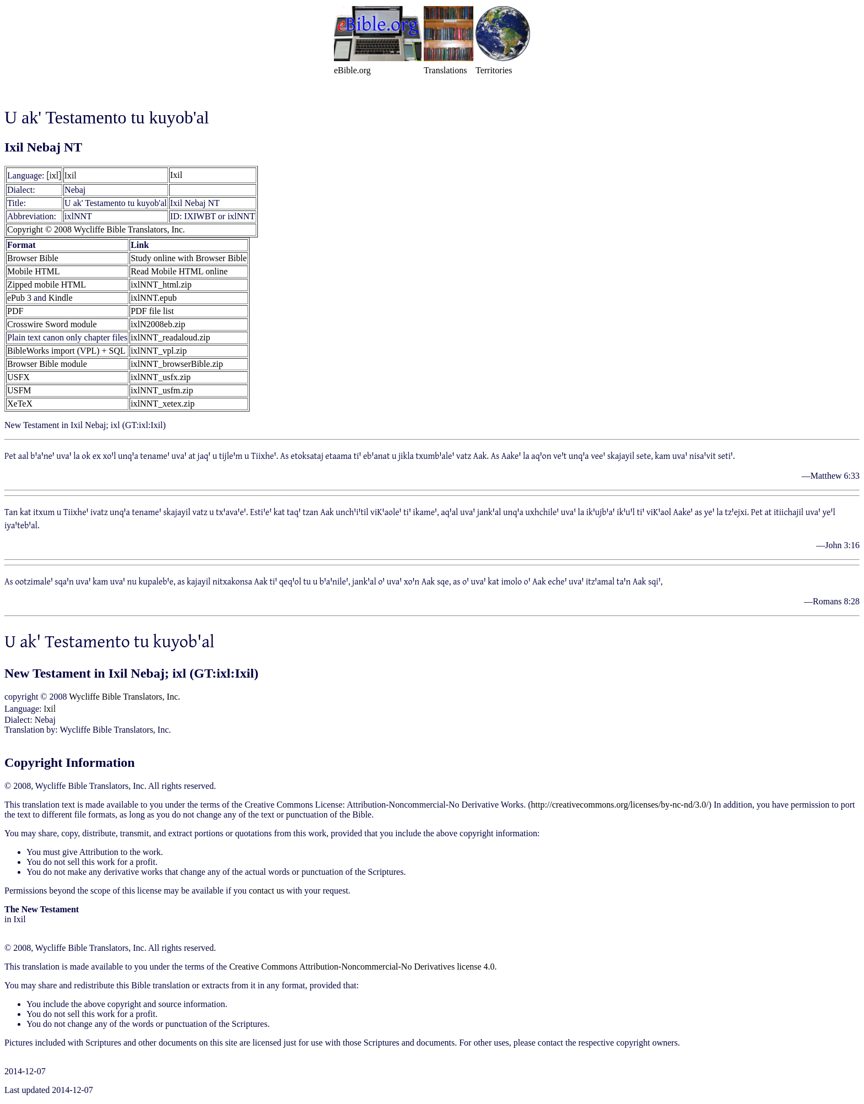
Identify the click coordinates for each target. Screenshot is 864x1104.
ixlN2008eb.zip (158, 324)
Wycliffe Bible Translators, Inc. (124, 696)
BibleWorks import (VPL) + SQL (66, 350)
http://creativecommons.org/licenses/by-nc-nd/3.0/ (620, 804)
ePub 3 (19, 297)
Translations (445, 70)
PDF (15, 311)
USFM (19, 390)
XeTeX (20, 403)
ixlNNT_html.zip (161, 284)
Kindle (60, 297)
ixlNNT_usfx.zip (161, 377)
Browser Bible (32, 258)
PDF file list (152, 311)
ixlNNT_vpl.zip (159, 350)
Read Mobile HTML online (179, 271)
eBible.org (352, 70)
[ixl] (54, 175)
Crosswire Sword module (52, 324)
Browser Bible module (47, 364)
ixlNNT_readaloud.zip (170, 337)
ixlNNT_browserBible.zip (177, 364)
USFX (18, 377)
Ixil (70, 175)
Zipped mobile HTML (46, 284)
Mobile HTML (33, 271)
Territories (494, 70)
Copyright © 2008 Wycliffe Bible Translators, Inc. (96, 229)
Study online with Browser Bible (189, 258)
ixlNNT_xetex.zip (163, 403)
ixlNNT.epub (154, 297)
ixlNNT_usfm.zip (162, 390)
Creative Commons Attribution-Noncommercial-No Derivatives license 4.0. (363, 966)
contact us (266, 890)
